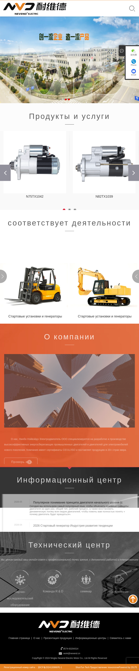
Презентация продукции (57, 638)
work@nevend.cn (71, 653)
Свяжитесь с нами (120, 638)
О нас (36, 638)
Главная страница (19, 638)
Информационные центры (90, 638)
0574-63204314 (70, 648)
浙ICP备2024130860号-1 (50, 667)
